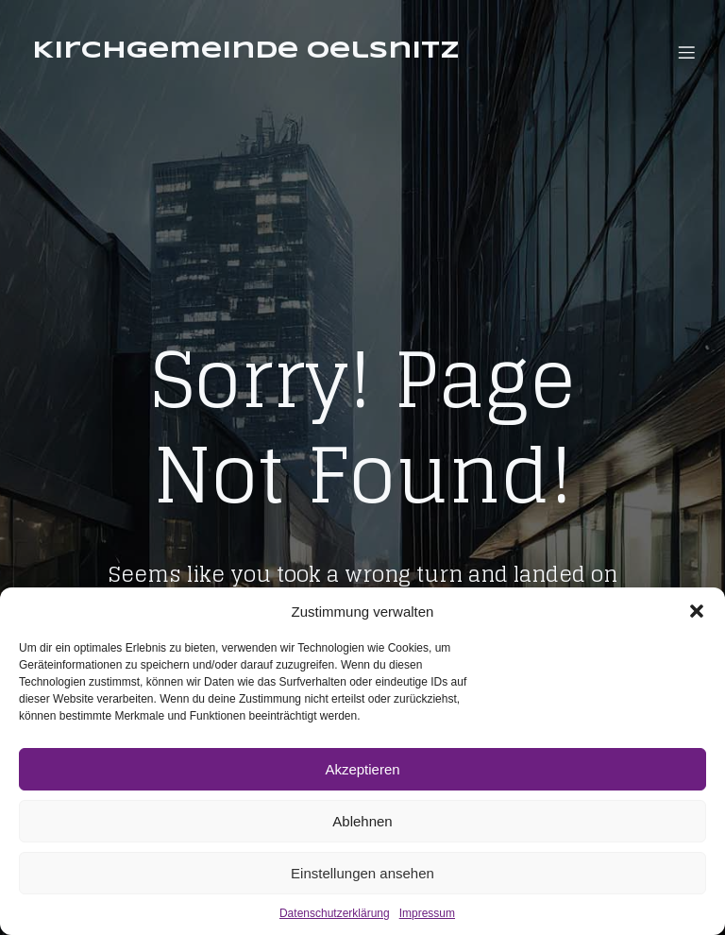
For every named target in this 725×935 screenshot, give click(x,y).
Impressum (427, 913)
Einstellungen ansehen (362, 873)
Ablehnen (362, 821)
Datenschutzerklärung (334, 913)
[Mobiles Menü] (686, 52)
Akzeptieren (362, 769)
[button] (696, 611)
